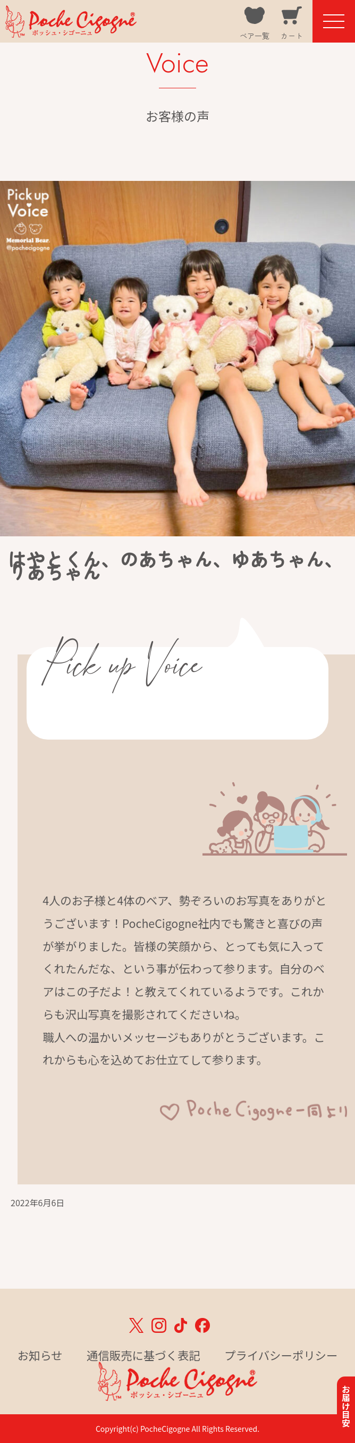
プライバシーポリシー (280, 1355)
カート (292, 35)
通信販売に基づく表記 (143, 1355)
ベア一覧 (254, 35)
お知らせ (40, 1355)
